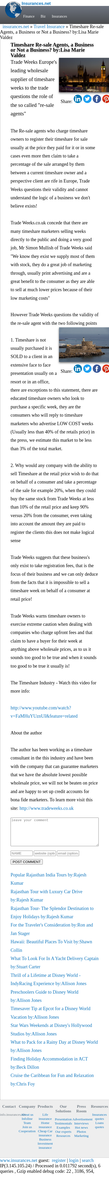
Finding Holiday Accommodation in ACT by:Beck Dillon (49, 1068)
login (74, 1165)
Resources (63, 1141)
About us (27, 1120)
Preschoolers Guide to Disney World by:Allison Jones (44, 1001)
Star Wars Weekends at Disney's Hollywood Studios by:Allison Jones (51, 1035)
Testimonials (63, 1129)
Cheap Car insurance (45, 1139)
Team (27, 1128)
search (88, 1165)
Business (45, 1145)
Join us (27, 1132)
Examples (63, 1133)
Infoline (27, 1124)
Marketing (81, 1141)
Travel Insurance (49, 26)
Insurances (60, 16)
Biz (43, 16)
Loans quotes (99, 1130)
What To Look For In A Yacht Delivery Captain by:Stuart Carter (55, 968)
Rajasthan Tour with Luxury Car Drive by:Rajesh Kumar (46, 901)
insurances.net (16, 26)
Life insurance (45, 1122)
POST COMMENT (27, 867)
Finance (29, 16)
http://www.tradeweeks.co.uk (47, 808)
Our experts (63, 1137)
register (59, 1165)
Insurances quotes (99, 1122)
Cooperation (27, 1136)
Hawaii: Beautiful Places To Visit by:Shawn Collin (51, 951)
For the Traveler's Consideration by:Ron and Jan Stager (52, 934)
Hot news (81, 1133)
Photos (81, 1137)
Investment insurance (45, 1151)
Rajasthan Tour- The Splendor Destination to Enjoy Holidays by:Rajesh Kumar (52, 918)
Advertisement (81, 1125)
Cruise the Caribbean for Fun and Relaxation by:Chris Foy (52, 1085)
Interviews (81, 1129)
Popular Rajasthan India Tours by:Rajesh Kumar (48, 884)
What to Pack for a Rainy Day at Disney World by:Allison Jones (54, 1051)
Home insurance (45, 1130)
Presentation (63, 1125)
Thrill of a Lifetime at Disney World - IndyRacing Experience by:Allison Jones (48, 985)
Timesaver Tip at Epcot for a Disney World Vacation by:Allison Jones (50, 1018)
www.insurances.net (18, 1165)
